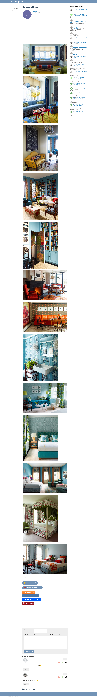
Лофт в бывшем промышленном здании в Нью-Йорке (78, 21)
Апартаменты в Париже (81, 42)
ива (74, 83)
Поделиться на (31, 599)
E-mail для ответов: (28, 632)
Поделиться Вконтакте (30, 596)
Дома (24, 8)
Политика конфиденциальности (16, 693)
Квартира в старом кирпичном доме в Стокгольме (79, 46)
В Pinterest (29, 603)
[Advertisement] (79, 139)
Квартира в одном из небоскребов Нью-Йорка (79, 65)
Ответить (26, 669)
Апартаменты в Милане (81, 60)
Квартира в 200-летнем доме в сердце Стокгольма (80, 72)
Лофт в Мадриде (80, 33)
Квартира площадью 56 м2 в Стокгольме (80, 10)
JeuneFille (35, 11)
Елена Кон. (75, 14)
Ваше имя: (26, 629)
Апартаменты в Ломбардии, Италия (78, 105)
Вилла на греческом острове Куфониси (79, 98)
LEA (74, 9)
